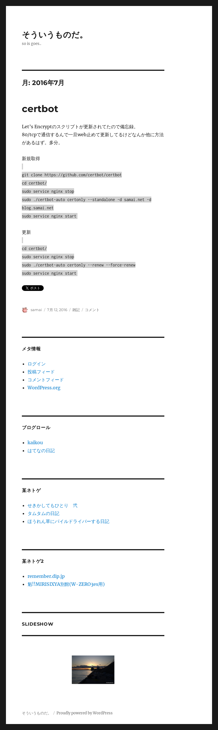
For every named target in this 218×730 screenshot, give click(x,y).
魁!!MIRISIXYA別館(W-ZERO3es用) (66, 584)
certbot (40, 108)
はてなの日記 (41, 450)
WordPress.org (44, 387)
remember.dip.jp (46, 576)
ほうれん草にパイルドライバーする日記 (68, 521)
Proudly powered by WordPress (84, 713)
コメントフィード (46, 379)
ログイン (37, 364)
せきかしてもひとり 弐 (52, 505)
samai (36, 309)
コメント (92, 309)
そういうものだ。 (54, 35)
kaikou (35, 442)
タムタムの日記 (43, 513)
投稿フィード (41, 372)
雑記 (76, 309)
